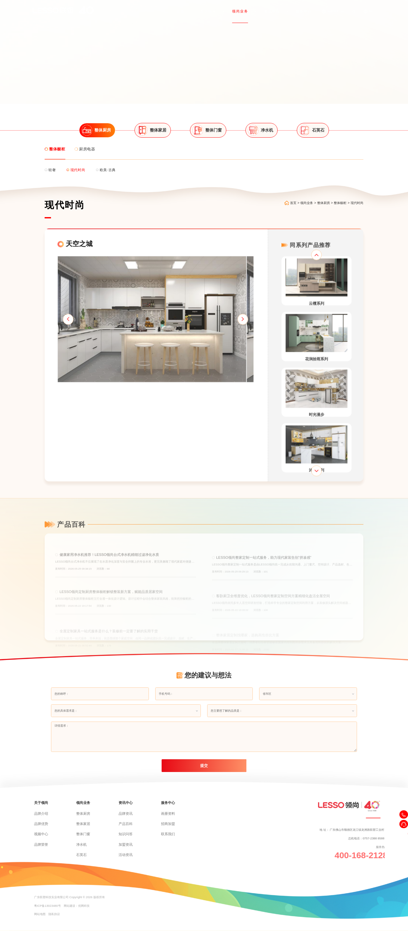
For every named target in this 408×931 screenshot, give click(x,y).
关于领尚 (214, 10)
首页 (188, 10)
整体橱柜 (345, 190)
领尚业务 (245, 10)
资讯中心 (275, 10)
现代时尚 (362, 190)
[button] (51, 326)
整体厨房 (329, 190)
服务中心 (306, 10)
